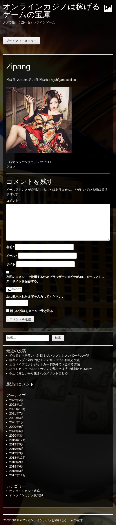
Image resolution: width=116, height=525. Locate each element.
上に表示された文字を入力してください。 (35, 296)
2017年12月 (17, 475)
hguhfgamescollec (63, 80)
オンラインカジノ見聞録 (26, 495)
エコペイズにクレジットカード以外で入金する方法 (44, 364)
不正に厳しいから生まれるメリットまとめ (38, 373)
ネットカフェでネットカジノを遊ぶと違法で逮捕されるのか (50, 369)
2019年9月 (16, 444)
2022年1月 (16, 404)
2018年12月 (17, 457)
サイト (10, 264)
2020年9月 (16, 426)
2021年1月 (16, 422)
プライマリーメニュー (21, 41)
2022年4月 (16, 400)
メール (11, 255)
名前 (10, 247)
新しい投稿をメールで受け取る (31, 311)
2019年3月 (16, 453)
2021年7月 (16, 413)
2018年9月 (16, 462)
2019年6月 (16, 449)
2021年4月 (16, 418)
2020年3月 (16, 435)
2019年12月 (17, 440)
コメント (12, 200)
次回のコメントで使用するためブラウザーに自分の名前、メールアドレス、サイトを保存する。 (55, 279)
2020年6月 (16, 431)
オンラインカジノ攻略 (24, 491)
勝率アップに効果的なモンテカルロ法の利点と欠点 (44, 360)
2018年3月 (16, 471)
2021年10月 (17, 409)
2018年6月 (16, 466)
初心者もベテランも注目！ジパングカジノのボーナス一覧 (49, 355)
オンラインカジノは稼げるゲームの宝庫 (51, 10)
